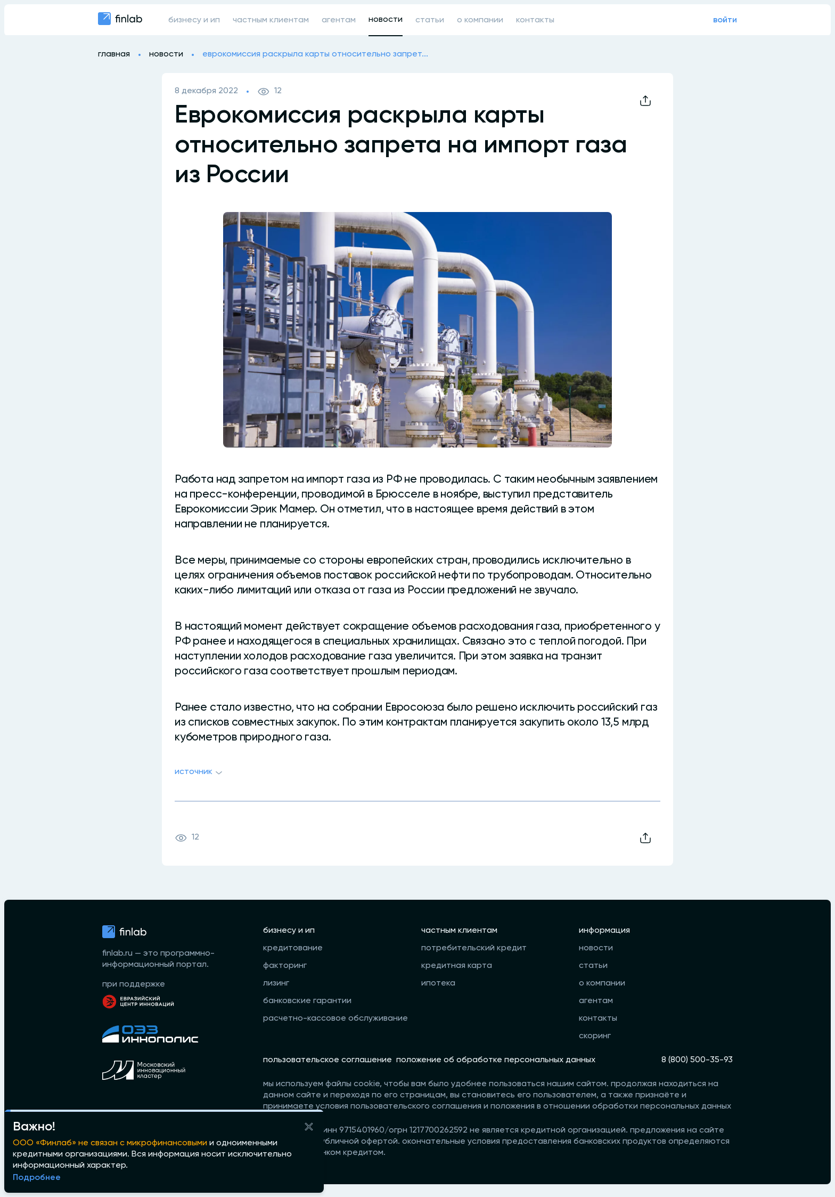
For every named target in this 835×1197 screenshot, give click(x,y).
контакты (535, 20)
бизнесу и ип (194, 20)
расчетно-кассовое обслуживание (335, 1018)
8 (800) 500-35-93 (697, 1060)
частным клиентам (271, 20)
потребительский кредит (474, 948)
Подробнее (37, 1178)
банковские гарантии (307, 1001)
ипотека (438, 983)
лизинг (276, 983)
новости (386, 19)
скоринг (595, 1036)
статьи (429, 20)
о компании (480, 20)
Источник (200, 773)
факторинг (285, 966)
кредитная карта (456, 966)
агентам (339, 20)
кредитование (293, 948)
